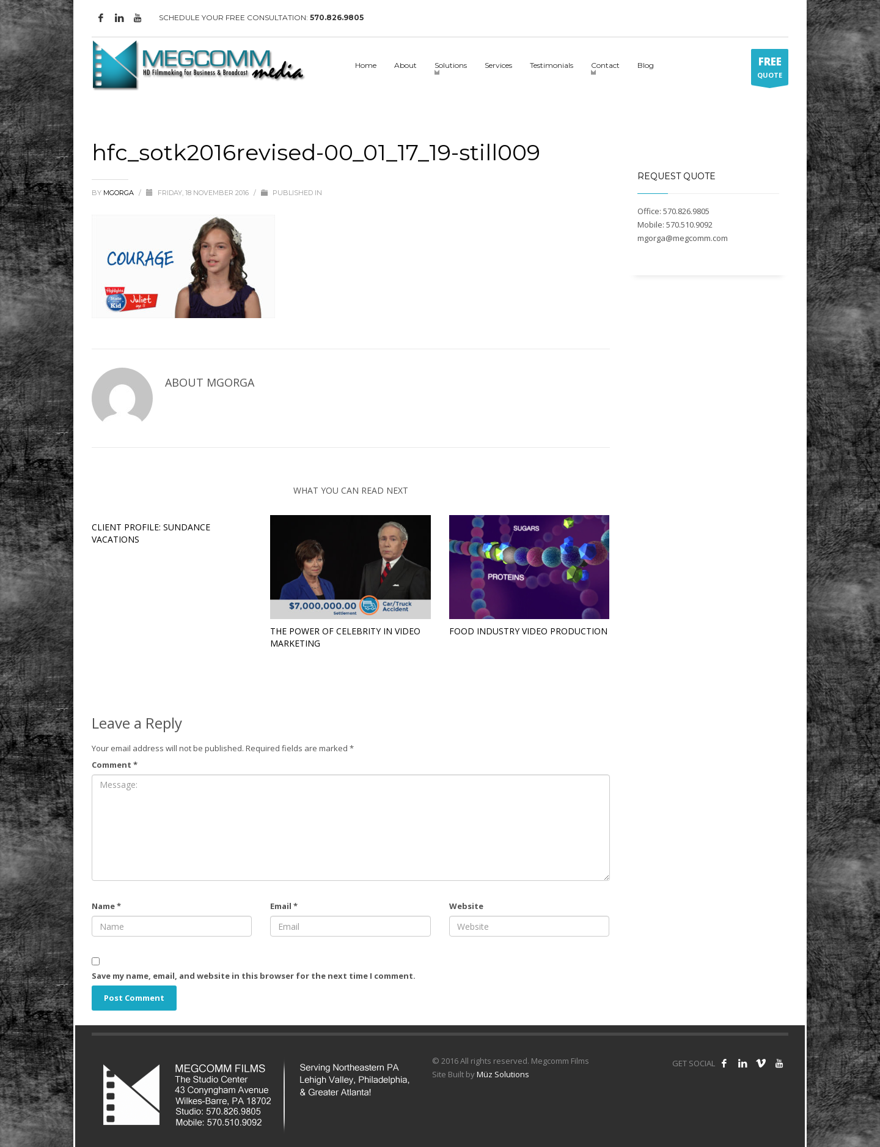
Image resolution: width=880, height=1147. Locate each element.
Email (284, 905)
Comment (115, 764)
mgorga (119, 192)
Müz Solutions (503, 1074)
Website (466, 905)
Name (106, 905)
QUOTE (769, 69)
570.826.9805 (337, 17)
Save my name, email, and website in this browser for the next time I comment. (254, 975)
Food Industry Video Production (528, 631)
